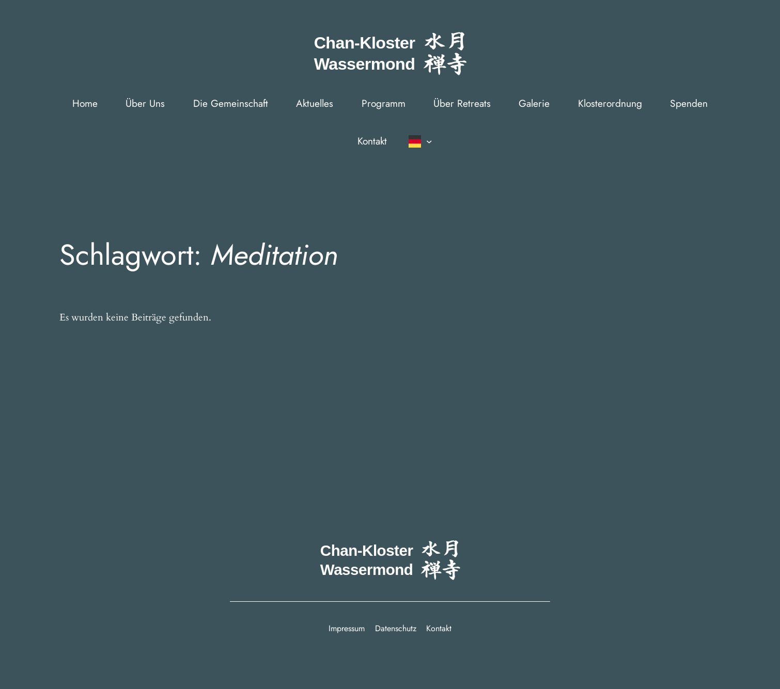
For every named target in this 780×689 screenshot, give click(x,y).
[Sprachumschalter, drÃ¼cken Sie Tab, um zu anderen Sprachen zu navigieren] (418, 141)
